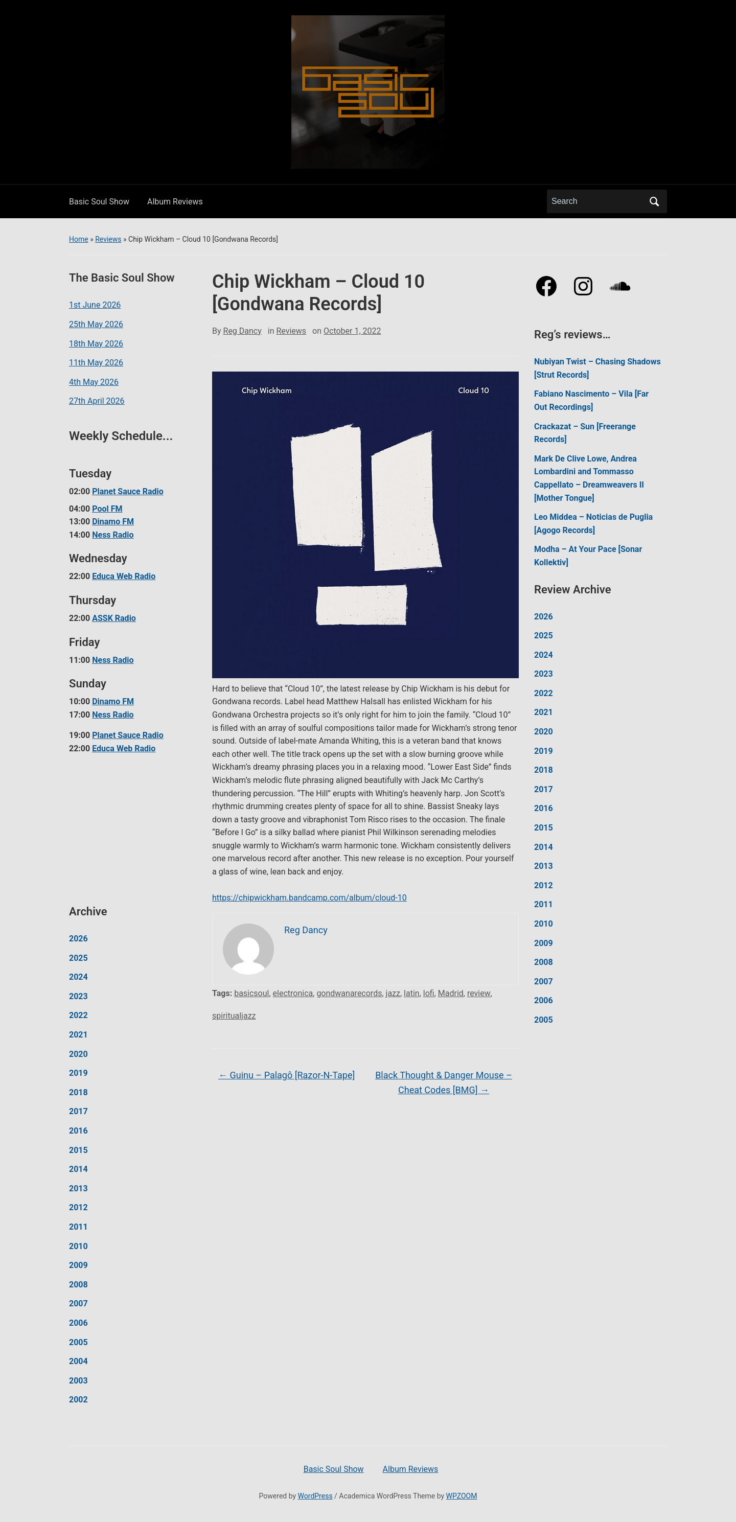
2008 (78, 1284)
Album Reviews (175, 201)
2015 (78, 1150)
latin (412, 993)
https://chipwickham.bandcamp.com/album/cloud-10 (309, 898)
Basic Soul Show (99, 201)
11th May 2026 (96, 362)
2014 (78, 1169)
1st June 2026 (95, 305)
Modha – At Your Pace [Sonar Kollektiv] (588, 555)
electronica (293, 993)
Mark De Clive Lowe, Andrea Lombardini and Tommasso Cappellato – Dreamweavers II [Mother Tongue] (589, 478)
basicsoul (251, 993)
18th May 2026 (96, 344)
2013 (78, 1188)
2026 (78, 938)
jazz (393, 993)
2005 (78, 1342)
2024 (78, 977)
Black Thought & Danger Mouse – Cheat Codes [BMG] (443, 1082)
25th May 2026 (96, 324)
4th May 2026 (94, 382)
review (479, 993)
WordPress (315, 1496)
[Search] (597, 201)
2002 (78, 1399)
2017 (78, 1111)
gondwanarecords (349, 993)
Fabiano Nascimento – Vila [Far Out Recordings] (591, 400)
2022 (78, 1015)
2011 (78, 1227)
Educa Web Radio (123, 576)
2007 (78, 1303)
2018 (78, 1092)
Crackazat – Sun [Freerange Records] (585, 433)
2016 (78, 1131)
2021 (78, 1035)
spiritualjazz (234, 1016)
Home (78, 239)
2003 (78, 1381)
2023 (78, 996)
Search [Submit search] (654, 201)
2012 (78, 1207)
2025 (78, 958)
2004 (78, 1361)
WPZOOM (461, 1496)
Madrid (451, 993)
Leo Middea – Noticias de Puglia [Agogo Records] (593, 523)
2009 (78, 1265)
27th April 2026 (97, 401)
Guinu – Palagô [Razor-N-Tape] (286, 1075)
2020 (78, 1054)
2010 (78, 1246)
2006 (78, 1323)
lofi (428, 993)
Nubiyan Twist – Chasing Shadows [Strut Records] (597, 368)
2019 (78, 1073)
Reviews (108, 239)
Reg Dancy (242, 331)
